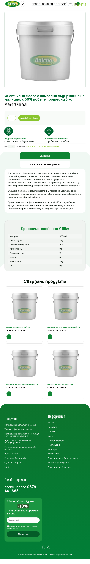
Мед (7, 472)
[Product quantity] (11, 118)
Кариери (52, 432)
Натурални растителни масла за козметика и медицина (22, 439)
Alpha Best (68, 560)
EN (69, 4)
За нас (51, 427)
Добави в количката (29, 118)
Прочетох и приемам (22, 532)
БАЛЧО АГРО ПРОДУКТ (45, 560)
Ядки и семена (12, 458)
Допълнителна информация (45, 164)
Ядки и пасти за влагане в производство (42, 146)
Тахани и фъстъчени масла (18, 434)
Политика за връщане (59, 472)
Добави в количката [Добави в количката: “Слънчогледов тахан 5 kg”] (10, 339)
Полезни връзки (56, 445)
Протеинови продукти (16, 463)
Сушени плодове (13, 467)
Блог (50, 441)
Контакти (53, 458)
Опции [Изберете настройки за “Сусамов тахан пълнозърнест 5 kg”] (51, 339)
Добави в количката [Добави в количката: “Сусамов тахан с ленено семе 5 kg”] (10, 398)
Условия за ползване (58, 467)
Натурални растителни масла (20, 430)
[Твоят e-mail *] (23, 525)
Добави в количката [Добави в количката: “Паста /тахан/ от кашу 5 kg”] (51, 398)
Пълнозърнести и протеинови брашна (20, 453)
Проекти (52, 436)
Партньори (54, 450)
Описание (45, 155)
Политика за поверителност (63, 463)
